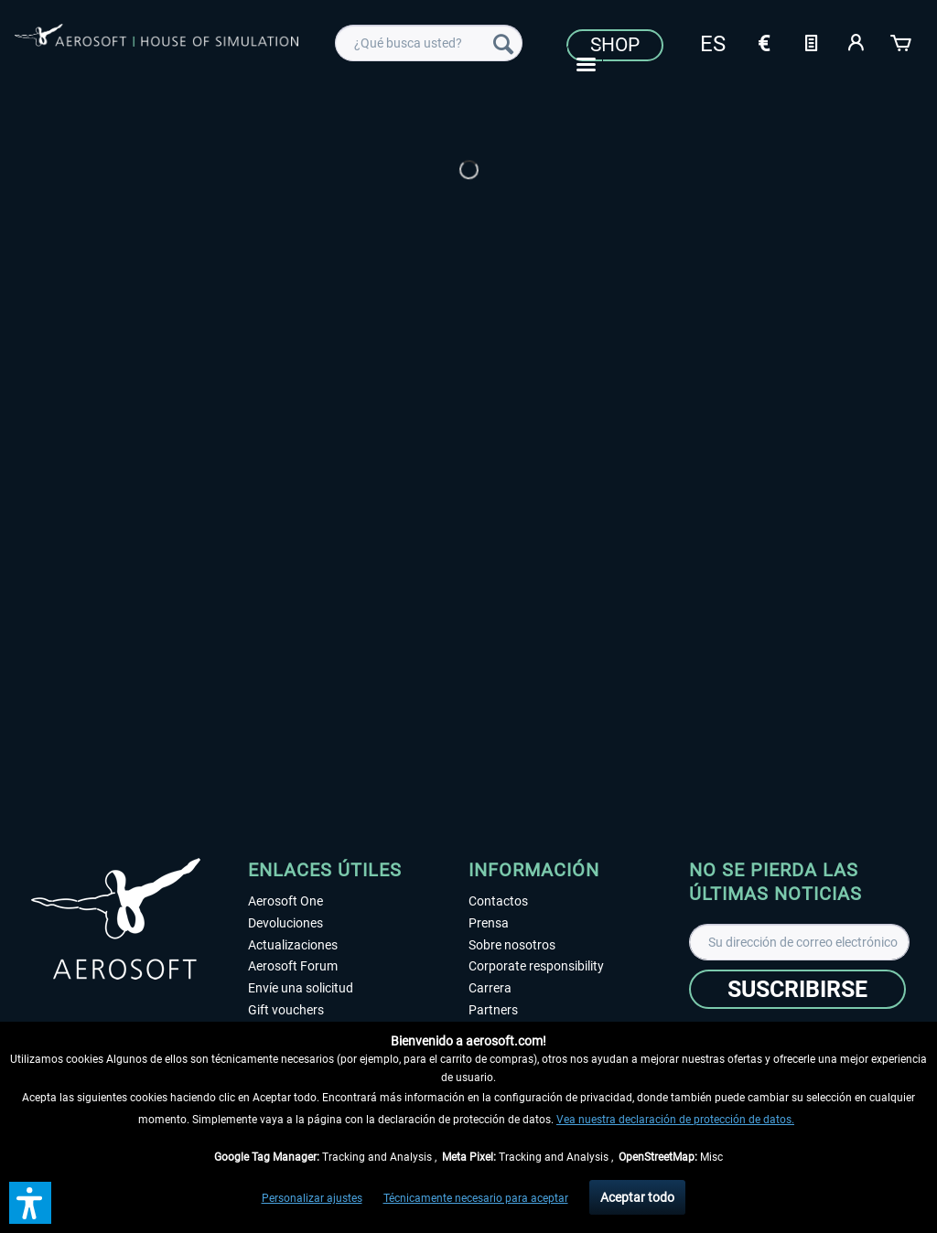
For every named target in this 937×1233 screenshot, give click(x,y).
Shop (615, 45)
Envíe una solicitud (300, 988)
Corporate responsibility (536, 966)
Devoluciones (285, 923)
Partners (493, 1009)
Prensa (488, 923)
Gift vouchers (286, 1009)
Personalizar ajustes (312, 1198)
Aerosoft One (285, 901)
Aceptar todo (637, 1197)
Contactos (498, 901)
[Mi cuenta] (856, 41)
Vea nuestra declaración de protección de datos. (675, 1119)
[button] (30, 1203)
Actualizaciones (293, 945)
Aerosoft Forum (293, 966)
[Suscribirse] (797, 989)
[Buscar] (503, 43)
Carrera (490, 988)
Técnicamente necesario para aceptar (475, 1198)
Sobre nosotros (511, 945)
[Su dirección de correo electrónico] (799, 942)
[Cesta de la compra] (902, 41)
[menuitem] (428, 43)
